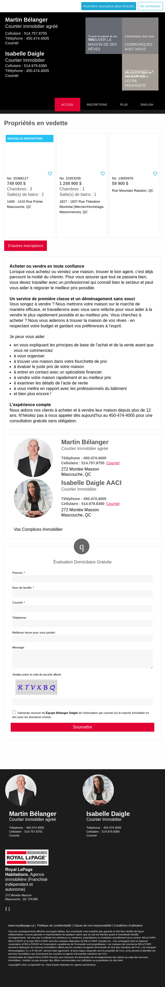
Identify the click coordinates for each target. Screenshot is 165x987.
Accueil (67, 104)
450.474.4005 (37, 38)
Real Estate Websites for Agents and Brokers (71, 967)
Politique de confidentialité (54, 928)
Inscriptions (97, 104)
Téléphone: (19, 617)
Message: (18, 647)
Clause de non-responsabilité (93, 928)
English (147, 104)
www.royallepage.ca (21, 928)
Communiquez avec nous (138, 46)
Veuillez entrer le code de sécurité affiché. (37, 677)
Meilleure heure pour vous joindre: (34, 632)
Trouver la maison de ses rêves (102, 44)
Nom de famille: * (23, 587)
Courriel (11, 43)
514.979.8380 (35, 66)
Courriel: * (18, 602)
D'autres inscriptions (25, 245)
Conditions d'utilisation (128, 928)
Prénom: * (18, 572)
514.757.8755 (35, 33)
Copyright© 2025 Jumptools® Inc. (27, 967)
